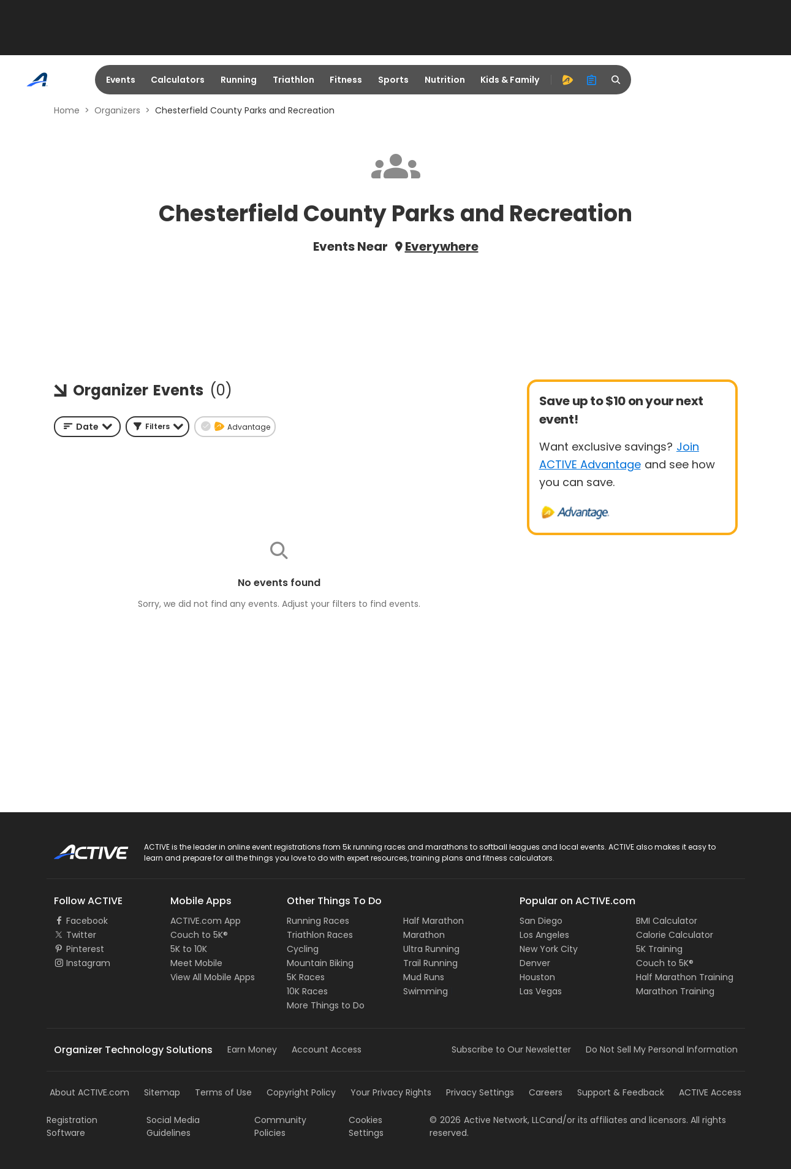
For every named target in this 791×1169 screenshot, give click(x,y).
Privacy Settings (480, 1092)
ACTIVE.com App (205, 921)
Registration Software (72, 1126)
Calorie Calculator (674, 935)
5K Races (306, 977)
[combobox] (87, 426)
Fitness (346, 80)
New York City (549, 949)
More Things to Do (326, 1005)
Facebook (87, 921)
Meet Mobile (196, 963)
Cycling (303, 949)
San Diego (541, 921)
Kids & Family (509, 80)
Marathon (424, 935)
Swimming (425, 991)
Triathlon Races (320, 935)
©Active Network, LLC (488, 1120)
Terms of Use (223, 1092)
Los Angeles (544, 935)
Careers (545, 1092)
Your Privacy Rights (390, 1092)
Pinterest (85, 949)
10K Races (307, 991)
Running (239, 80)
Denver (535, 963)
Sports (393, 80)
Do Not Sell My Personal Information (662, 1049)
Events (120, 80)
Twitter (81, 935)
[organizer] (592, 80)
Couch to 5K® (199, 935)
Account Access (326, 1049)
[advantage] (567, 80)
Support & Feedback (620, 1092)
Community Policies (280, 1126)
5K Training (659, 949)
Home (67, 110)
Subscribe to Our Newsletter (511, 1049)
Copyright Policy (301, 1092)
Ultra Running (431, 949)
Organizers (117, 110)
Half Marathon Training (684, 977)
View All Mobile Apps (212, 977)
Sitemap (162, 1092)
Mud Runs (423, 977)
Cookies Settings (366, 1126)
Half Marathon (433, 921)
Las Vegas (541, 991)
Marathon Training (675, 991)
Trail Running (430, 963)
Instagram (88, 963)
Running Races (318, 921)
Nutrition (445, 80)
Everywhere (442, 246)
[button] (157, 426)
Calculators (178, 80)
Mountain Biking (320, 963)
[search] (616, 80)
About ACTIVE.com (89, 1092)
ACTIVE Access (710, 1092)
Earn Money (252, 1049)
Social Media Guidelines (173, 1126)
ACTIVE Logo (80, 848)
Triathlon (293, 80)
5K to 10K (188, 949)
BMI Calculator (666, 921)
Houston (537, 977)
